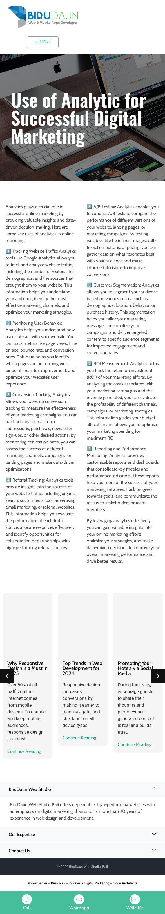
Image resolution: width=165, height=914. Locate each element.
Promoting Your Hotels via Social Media (135, 668)
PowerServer (37, 883)
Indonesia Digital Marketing (88, 883)
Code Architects (125, 883)
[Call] (27, 899)
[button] (7, 676)
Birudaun (58, 883)
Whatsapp (79, 907)
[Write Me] (135, 899)
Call (26, 907)
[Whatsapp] (79, 899)
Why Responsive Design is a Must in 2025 (27, 668)
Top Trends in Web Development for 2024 (82, 668)
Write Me (135, 907)
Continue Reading (24, 751)
